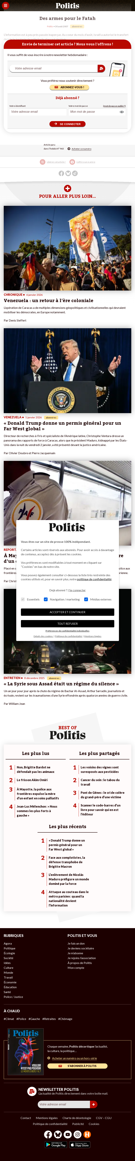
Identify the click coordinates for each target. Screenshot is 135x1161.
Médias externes (97, 599)
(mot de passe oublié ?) (114, 105)
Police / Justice (13, 996)
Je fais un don (76, 943)
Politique (9, 948)
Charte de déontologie (77, 1118)
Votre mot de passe (78, 105)
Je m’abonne (75, 953)
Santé (7, 992)
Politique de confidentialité (50, 1124)
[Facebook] (48, 1135)
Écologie (9, 953)
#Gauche (34, 1018)
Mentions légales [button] (92, 636)
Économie (10, 982)
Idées (7, 963)
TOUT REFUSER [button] (67, 623)
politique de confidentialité (94, 579)
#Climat (9, 1018)
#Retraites (49, 1018)
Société (8, 958)
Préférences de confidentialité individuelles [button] (67, 630)
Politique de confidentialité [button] (68, 636)
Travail (8, 977)
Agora (8, 943)
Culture (8, 967)
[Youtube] (68, 1135)
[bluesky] (58, 1135)
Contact (26, 1118)
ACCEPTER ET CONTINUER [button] (67, 612)
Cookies (94, 1124)
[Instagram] (78, 1135)
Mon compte (76, 967)
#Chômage (65, 1018)
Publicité (78, 1124)
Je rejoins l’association (82, 958)
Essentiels (30, 599)
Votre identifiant (17, 105)
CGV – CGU (103, 1118)
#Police (21, 1018)
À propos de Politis (80, 963)
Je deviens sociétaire (81, 948)
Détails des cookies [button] (43, 636)
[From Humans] (87, 1135)
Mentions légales (47, 1118)
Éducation (10, 987)
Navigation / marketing (62, 599)
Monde (8, 972)
